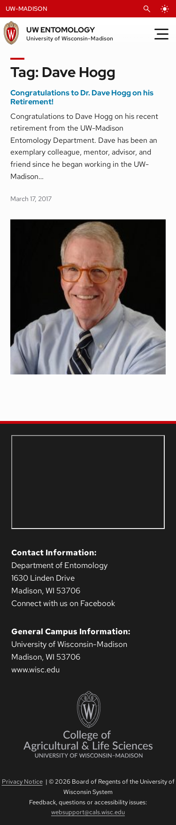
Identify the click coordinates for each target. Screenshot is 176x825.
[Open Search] (147, 9)
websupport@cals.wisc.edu (88, 812)
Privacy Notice (22, 782)
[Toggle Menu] (161, 34)
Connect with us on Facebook (63, 603)
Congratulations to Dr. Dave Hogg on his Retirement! (81, 97)
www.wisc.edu (35, 669)
